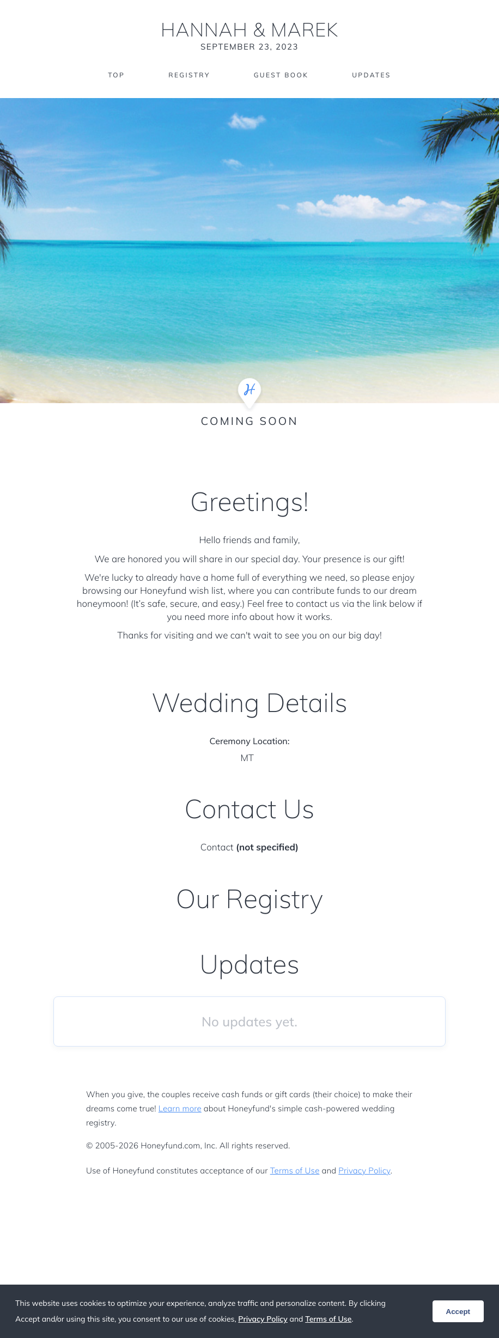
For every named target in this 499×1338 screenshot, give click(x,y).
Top (116, 75)
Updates (371, 75)
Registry (189, 75)
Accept (458, 1311)
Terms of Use (295, 1170)
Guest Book (281, 75)
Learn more (180, 1108)
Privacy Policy (364, 1170)
